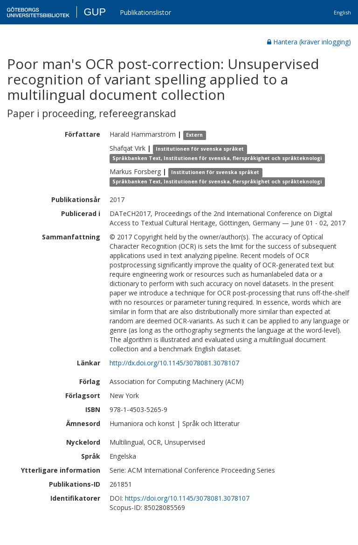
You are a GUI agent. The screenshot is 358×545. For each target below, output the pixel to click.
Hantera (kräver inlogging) (309, 41)
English (342, 12)
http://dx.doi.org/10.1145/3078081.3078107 (174, 362)
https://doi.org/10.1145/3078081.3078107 (187, 498)
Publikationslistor (145, 12)
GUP (94, 12)
